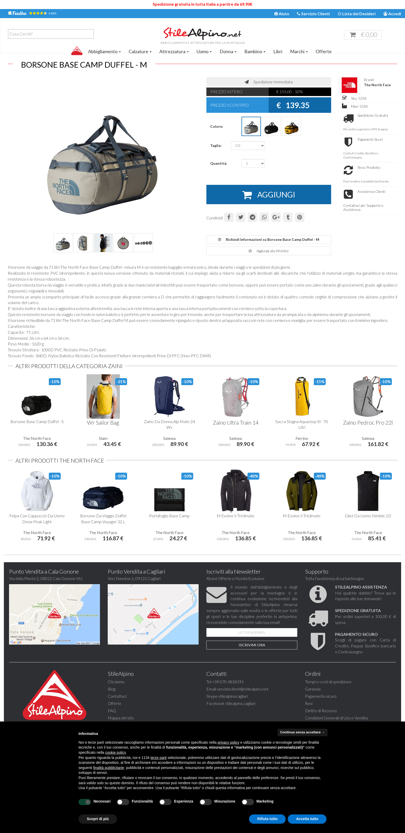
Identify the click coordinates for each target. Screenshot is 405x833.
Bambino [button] (255, 51)
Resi (309, 703)
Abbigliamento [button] (104, 51)
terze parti (159, 758)
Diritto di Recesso (321, 710)
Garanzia (313, 688)
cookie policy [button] (115, 752)
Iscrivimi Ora (252, 645)
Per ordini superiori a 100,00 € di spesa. (365, 616)
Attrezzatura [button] (174, 51)
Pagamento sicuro (321, 696)
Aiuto (281, 13)
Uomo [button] (204, 51)
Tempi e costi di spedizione (328, 681)
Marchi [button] (299, 51)
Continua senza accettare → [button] (302, 732)
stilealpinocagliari (233, 696)
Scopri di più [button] (98, 819)
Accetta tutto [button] (307, 819)
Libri (277, 51)
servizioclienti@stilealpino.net (242, 688)
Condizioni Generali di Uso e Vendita (336, 717)
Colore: (216, 126)
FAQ (112, 710)
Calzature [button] (140, 51)
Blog (111, 688)
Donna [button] (228, 51)
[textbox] (52, 34)
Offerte (324, 51)
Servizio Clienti (313, 13)
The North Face (377, 85)
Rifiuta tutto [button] (267, 819)
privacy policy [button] (228, 742)
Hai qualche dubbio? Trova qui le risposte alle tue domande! (365, 592)
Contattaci (117, 696)
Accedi (392, 13)
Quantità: (218, 163)
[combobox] (51, 34)
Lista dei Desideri (357, 13)
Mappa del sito (121, 717)
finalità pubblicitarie (108, 768)
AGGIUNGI (268, 195)
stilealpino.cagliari (240, 703)
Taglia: (216, 145)
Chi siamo (116, 681)
